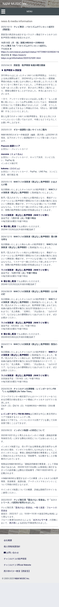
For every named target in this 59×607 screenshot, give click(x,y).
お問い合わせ (11, 552)
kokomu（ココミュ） (11, 168)
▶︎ (8, 226)
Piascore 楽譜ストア (10, 146)
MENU (29, 11)
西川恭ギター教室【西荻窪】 (17, 571)
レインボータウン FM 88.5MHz (15, 414)
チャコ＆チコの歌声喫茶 (15, 559)
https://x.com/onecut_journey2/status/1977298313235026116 (30, 52)
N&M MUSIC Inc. (15, 4)
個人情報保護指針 (12, 546)
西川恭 (12, 523)
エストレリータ (40, 520)
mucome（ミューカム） (12, 154)
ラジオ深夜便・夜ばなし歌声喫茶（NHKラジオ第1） (25, 215)
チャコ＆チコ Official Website (17, 565)
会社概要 (8, 540)
